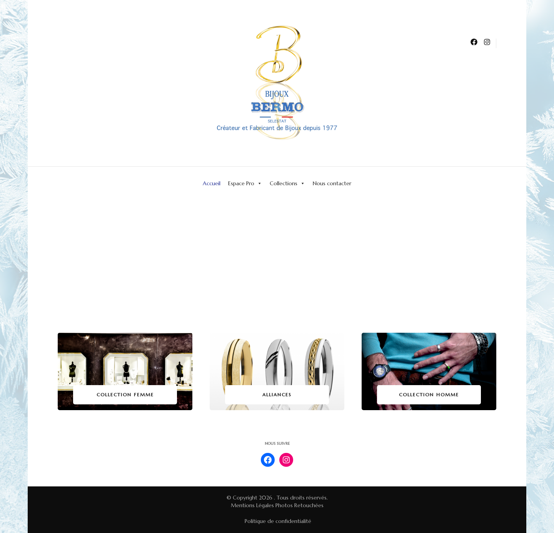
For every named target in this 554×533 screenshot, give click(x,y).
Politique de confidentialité (278, 521)
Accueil (211, 183)
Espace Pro (245, 183)
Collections (287, 183)
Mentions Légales (252, 505)
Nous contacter (332, 183)
